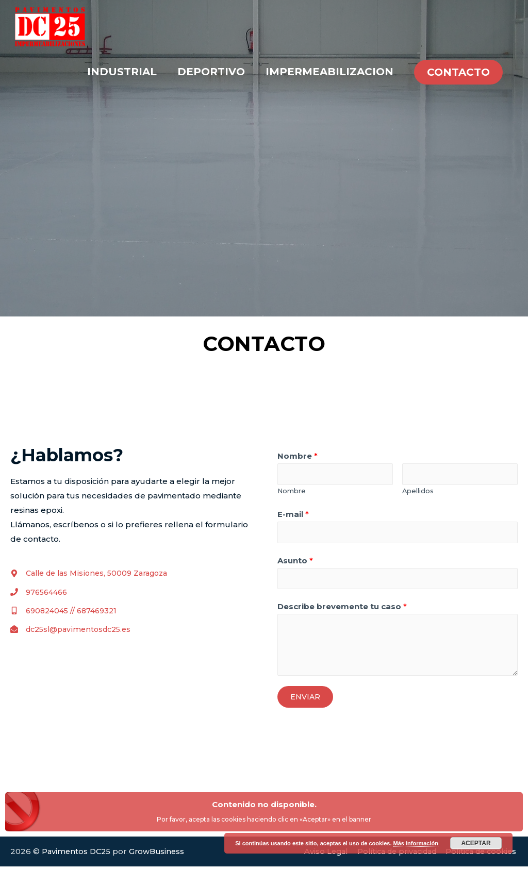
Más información (415, 843)
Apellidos (418, 491)
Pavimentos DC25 (77, 854)
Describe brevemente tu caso (342, 609)
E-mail (293, 515)
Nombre (297, 456)
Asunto (295, 562)
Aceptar (475, 843)
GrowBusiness (160, 854)
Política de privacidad (388, 854)
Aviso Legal (313, 854)
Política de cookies (480, 854)
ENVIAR (305, 700)
